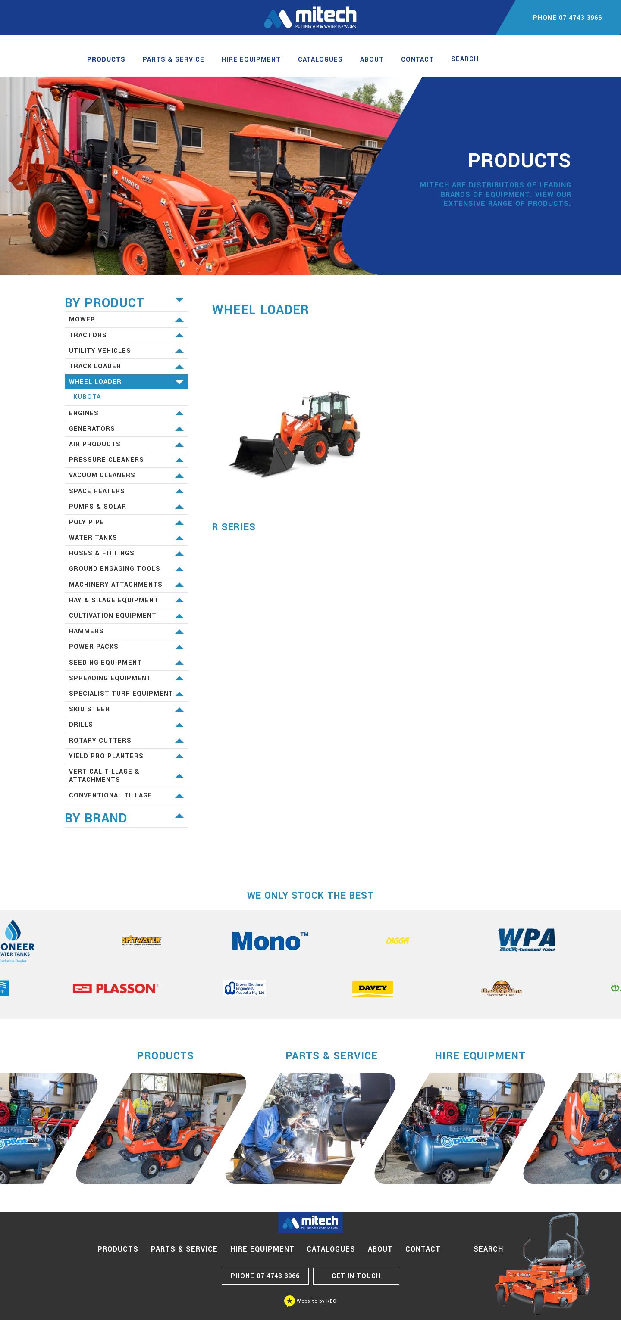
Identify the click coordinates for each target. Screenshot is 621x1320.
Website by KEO (310, 1301)
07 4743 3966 (265, 1276)
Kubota (87, 397)
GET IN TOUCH (356, 1276)
